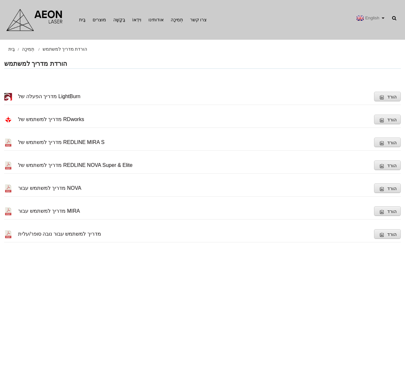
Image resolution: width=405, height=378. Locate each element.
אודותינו (156, 19)
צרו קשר (198, 19)
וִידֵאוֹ (136, 19)
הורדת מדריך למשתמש (65, 49)
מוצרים (99, 19)
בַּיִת (82, 19)
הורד (392, 96)
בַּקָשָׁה (119, 19)
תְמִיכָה (177, 19)
